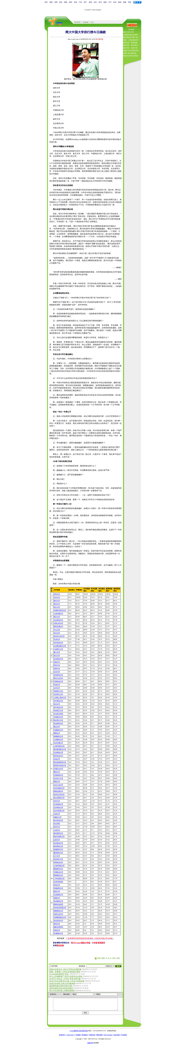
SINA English (108, 1037)
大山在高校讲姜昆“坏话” (59, 974)
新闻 (51, 2)
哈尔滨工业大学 (59, 636)
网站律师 (99, 1037)
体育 (55, 2)
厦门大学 (57, 652)
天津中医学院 (58, 882)
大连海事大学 (58, 895)
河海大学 (57, 885)
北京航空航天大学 (60, 646)
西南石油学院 (58, 904)
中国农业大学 (58, 681)
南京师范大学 (58, 833)
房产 (85, 2)
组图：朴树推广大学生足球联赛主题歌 (64, 972)
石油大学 (57, 759)
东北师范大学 (58, 723)
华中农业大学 (58, 707)
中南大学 (57, 685)
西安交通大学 (58, 626)
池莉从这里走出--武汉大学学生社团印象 (65, 969)
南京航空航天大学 (60, 749)
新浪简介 (62, 1037)
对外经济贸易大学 (60, 907)
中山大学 (57, 630)
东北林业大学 (58, 843)
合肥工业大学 (58, 914)
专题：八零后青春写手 (131, 40)
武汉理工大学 (58, 859)
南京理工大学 (58, 720)
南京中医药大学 (59, 836)
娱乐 (60, 2)
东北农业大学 (58, 920)
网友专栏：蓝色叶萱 (130, 48)
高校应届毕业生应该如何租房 (61, 988)
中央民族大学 (58, 804)
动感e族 (85, 22)
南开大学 (57, 617)
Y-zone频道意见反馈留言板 (79, 1033)
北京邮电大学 (58, 752)
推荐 (103, 958)
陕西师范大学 (58, 869)
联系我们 (85, 1037)
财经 (70, 2)
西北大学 (57, 727)
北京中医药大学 (59, 811)
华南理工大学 (58, 691)
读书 (100, 2)
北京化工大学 (58, 778)
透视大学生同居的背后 (131, 50)
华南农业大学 (58, 862)
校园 (105, 2)
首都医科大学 (58, 736)
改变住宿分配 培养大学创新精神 (62, 983)
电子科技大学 (58, 820)
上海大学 (57, 830)
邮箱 (119, 2)
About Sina (69, 1037)
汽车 (80, 2)
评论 (99, 958)
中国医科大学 (58, 730)
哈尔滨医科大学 (59, 798)
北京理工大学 (58, 694)
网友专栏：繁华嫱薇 (130, 43)
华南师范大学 (58, 888)
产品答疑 (124, 1037)
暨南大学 (57, 781)
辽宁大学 (57, 856)
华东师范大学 (58, 675)
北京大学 (57, 597)
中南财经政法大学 (60, 917)
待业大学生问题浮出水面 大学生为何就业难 (66, 981)
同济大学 (57, 665)
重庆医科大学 (58, 853)
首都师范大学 (58, 849)
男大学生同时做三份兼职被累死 (62, 990)
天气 (109, 2)
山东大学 (57, 672)
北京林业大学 (58, 807)
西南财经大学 (58, 875)
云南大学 (57, 814)
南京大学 (57, 600)
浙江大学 (57, 607)
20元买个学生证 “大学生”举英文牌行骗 (64, 979)
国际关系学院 (58, 927)
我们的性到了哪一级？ (131, 37)
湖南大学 (57, 733)
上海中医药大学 (59, 746)
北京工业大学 (58, 785)
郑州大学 (57, 924)
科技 (75, 2)
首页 (46, 2)
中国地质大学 (58, 775)
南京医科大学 (58, 846)
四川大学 (57, 655)
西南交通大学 (58, 791)
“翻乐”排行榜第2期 (129, 53)
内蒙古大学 (57, 817)
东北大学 (57, 704)
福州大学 (57, 891)
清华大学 (57, 594)
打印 (113, 958)
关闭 (118, 958)
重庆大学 (57, 772)
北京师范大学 (58, 620)
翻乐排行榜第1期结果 (130, 56)
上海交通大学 (58, 613)
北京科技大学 (58, 659)
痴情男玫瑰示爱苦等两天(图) (60, 986)
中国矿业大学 (58, 769)
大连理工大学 (58, 649)
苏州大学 (57, 827)
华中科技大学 (58, 643)
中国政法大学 (58, 872)
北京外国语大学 (59, 788)
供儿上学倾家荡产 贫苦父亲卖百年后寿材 (66, 976)
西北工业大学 (58, 678)
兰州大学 (57, 688)
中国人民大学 (58, 623)
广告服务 (78, 1037)
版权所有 (90, 1045)
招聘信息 (92, 1037)
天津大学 (57, 639)
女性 (95, 2)
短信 (114, 2)
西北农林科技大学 (60, 762)
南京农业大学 (58, 756)
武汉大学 (57, 633)
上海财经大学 (58, 739)
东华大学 (57, 801)
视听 (65, 2)
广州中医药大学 (59, 878)
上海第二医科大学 (60, 697)
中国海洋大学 (58, 717)
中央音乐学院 (58, 714)
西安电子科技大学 (60, 765)
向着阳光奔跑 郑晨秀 (130, 35)
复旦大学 (57, 604)
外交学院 (57, 823)
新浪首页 (77, 22)
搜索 (124, 2)
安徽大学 (57, 898)
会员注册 (116, 1037)
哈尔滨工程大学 (59, 794)
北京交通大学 (58, 743)
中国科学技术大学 (60, 610)
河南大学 (57, 930)
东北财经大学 (58, 901)
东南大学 (57, 662)
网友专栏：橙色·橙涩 (130, 45)
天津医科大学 (58, 933)
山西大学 (57, 840)
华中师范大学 (58, 701)
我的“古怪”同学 (128, 32)
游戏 (90, 2)
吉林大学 (57, 668)
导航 (129, 2)
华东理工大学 (58, 710)
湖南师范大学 (58, 911)
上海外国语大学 (59, 865)
